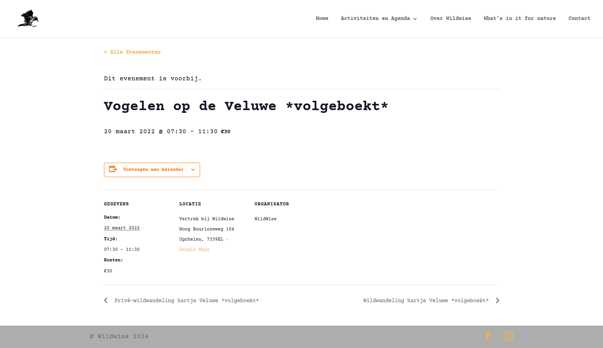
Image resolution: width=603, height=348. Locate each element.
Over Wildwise (450, 19)
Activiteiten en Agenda (375, 19)
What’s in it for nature (520, 19)
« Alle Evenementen (132, 52)
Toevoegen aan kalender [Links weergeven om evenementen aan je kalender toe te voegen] (153, 169)
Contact (579, 19)
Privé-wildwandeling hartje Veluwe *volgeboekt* (185, 301)
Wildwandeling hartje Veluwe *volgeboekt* (427, 301)
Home (322, 19)
